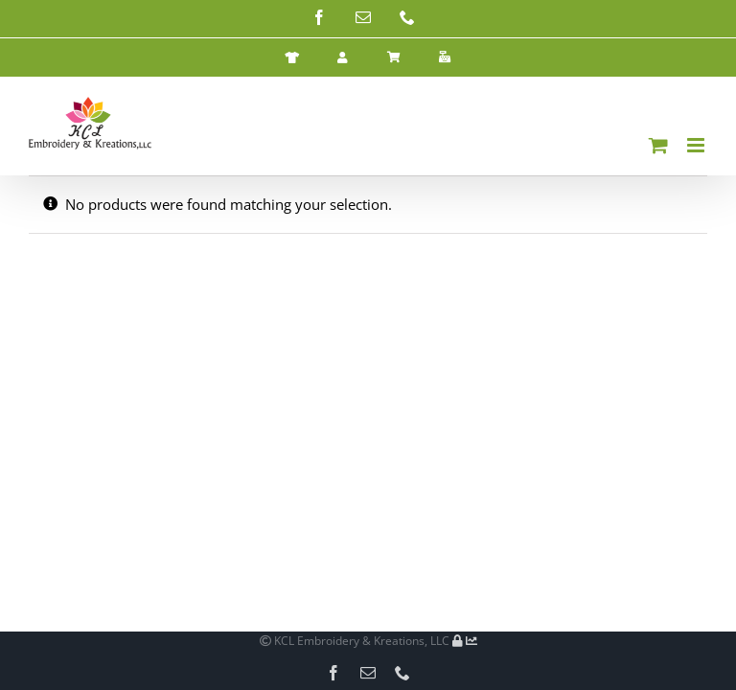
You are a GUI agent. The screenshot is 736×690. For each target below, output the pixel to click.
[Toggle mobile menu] (697, 145)
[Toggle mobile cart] (658, 145)
